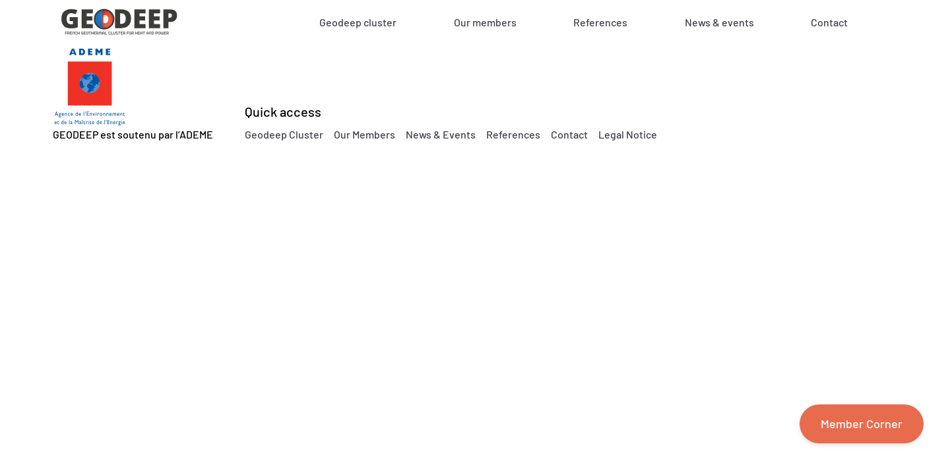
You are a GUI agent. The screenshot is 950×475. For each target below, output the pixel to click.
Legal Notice (627, 134)
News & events (719, 22)
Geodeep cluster (357, 22)
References (600, 22)
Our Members (364, 134)
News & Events (441, 134)
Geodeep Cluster (284, 134)
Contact (829, 22)
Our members (485, 22)
